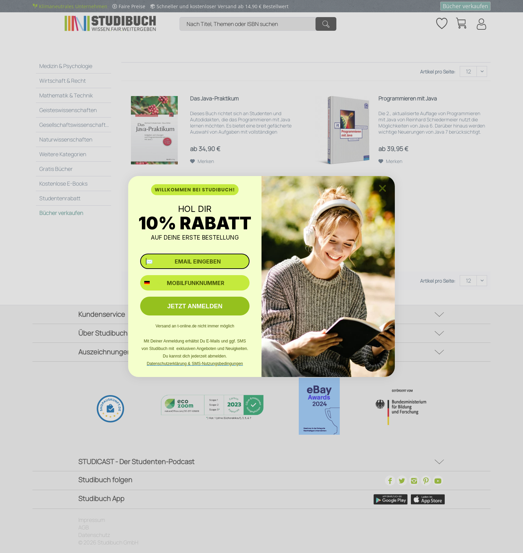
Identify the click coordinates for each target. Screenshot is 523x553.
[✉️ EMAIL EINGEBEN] (195, 261)
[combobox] (151, 282)
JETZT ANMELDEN (194, 306)
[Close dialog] (382, 188)
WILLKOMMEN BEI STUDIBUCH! (195, 189)
